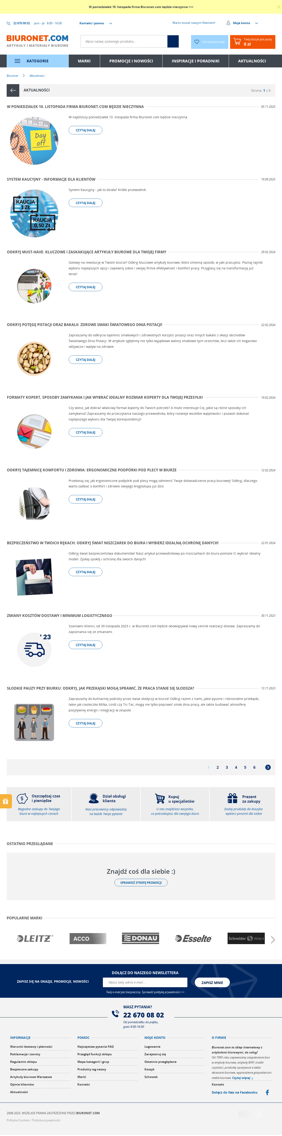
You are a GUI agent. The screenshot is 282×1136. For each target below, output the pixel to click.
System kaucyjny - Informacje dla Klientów (51, 179)
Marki (81, 1078)
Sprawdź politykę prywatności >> (163, 993)
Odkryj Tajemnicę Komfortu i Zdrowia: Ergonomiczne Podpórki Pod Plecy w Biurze (91, 471)
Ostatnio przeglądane (160, 1063)
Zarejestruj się (155, 1055)
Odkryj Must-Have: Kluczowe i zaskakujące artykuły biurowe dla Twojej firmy (86, 252)
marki (84, 61)
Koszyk (149, 1070)
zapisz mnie (212, 983)
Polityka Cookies (18, 1121)
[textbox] (119, 41)
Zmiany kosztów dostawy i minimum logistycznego (59, 616)
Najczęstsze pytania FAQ (95, 1048)
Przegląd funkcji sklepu (94, 1055)
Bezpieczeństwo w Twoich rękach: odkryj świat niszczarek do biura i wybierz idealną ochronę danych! (112, 544)
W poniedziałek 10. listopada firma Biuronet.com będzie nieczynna (75, 107)
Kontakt (83, 1085)
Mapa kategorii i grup (93, 1063)
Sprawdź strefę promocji (141, 884)
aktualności (252, 61)
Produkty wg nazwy (91, 1070)
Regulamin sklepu (23, 1063)
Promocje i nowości (131, 61)
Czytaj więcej (241, 1079)
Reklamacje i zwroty (25, 1055)
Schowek (151, 1078)
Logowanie (152, 1048)
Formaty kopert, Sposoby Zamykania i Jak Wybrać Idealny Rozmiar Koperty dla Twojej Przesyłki (105, 398)
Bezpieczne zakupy (24, 1070)
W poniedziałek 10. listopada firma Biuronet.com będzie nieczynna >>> (141, 7)
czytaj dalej (85, 130)
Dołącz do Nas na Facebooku (234, 1094)
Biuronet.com (88, 1114)
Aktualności (19, 1093)
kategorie (38, 61)
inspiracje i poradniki (196, 61)
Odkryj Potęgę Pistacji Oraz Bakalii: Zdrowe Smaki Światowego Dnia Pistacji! (84, 325)
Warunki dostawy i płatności (31, 1048)
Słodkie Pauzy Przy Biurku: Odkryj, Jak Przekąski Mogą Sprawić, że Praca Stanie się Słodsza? (100, 689)
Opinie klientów (22, 1085)
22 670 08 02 (144, 1016)
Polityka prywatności (46, 1121)
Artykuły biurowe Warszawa (31, 1078)
